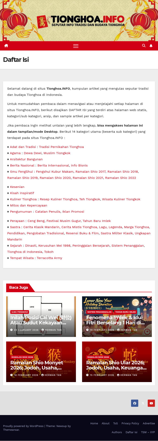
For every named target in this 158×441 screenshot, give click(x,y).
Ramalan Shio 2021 (88, 178)
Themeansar (11, 429)
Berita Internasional (53, 165)
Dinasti (30, 245)
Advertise (149, 423)
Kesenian (17, 187)
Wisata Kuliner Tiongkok (121, 199)
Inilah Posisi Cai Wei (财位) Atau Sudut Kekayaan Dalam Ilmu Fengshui (41, 322)
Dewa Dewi (33, 153)
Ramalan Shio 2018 (122, 172)
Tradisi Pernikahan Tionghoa (61, 147)
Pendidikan (16, 233)
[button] (143, 46)
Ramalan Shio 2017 (91, 172)
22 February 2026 (27, 330)
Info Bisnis (79, 165)
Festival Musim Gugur (63, 221)
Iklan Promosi (73, 212)
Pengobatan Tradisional (45, 233)
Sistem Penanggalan (128, 245)
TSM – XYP (148, 432)
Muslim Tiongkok (57, 153)
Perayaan (17, 221)
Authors (117, 432)
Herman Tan (52, 330)
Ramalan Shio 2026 (22, 357)
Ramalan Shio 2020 (55, 178)
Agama (15, 153)
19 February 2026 (102, 330)
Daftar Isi (131, 432)
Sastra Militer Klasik (117, 233)
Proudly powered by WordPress (23, 426)
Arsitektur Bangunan (26, 159)
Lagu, (104, 227)
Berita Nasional (22, 165)
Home (94, 423)
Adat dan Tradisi (23, 147)
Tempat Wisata (22, 258)
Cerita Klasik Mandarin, (42, 227)
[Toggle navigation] (76, 46)
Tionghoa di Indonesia (24, 252)
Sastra (15, 227)
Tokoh (48, 252)
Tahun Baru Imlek (97, 221)
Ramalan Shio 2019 (22, 178)
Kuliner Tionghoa (23, 199)
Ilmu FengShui (21, 172)
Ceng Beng (36, 221)
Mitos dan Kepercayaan (28, 206)
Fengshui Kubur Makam (54, 172)
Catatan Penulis (47, 212)
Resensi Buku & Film (82, 233)
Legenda (115, 227)
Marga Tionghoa (136, 227)
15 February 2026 (102, 375)
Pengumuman (21, 212)
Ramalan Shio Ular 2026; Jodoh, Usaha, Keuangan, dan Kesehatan (116, 368)
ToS (115, 423)
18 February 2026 (26, 375)
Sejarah (16, 245)
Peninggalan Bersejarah (90, 245)
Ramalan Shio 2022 (120, 178)
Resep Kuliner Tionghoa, (59, 199)
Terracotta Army (49, 258)
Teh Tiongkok (89, 199)
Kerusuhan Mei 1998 (54, 245)
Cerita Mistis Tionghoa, (80, 227)
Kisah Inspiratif (22, 193)
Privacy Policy (130, 423)
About (105, 423)
